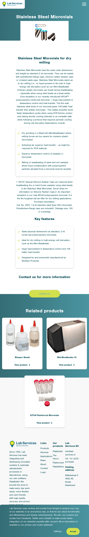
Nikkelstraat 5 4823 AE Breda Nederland (71, 480)
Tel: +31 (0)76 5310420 (72, 460)
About (43, 464)
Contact (44, 468)
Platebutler (58, 451)
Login (43, 472)
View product (20, 365)
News (43, 460)
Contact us (44, 293)
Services (44, 452)
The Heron (56, 457)
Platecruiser (58, 462)
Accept (73, 531)
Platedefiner (58, 466)
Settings (58, 531)
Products (44, 448)
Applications (46, 456)
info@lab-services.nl (70, 453)
